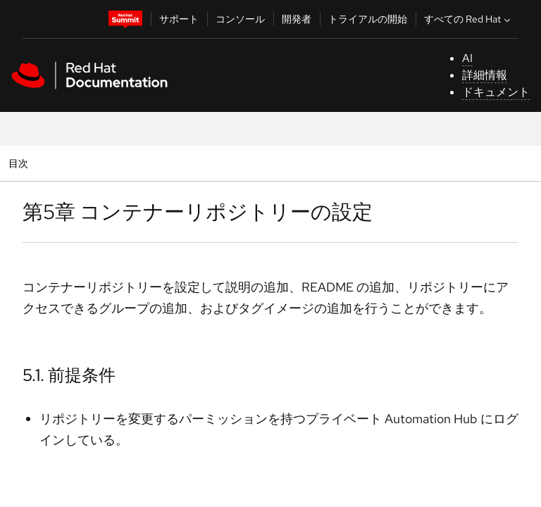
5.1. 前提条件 (69, 375)
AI (467, 58)
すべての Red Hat (469, 19)
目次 (20, 163)
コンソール (240, 19)
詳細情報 (484, 75)
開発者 (296, 19)
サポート (179, 19)
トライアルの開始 (367, 19)
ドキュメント (496, 91)
